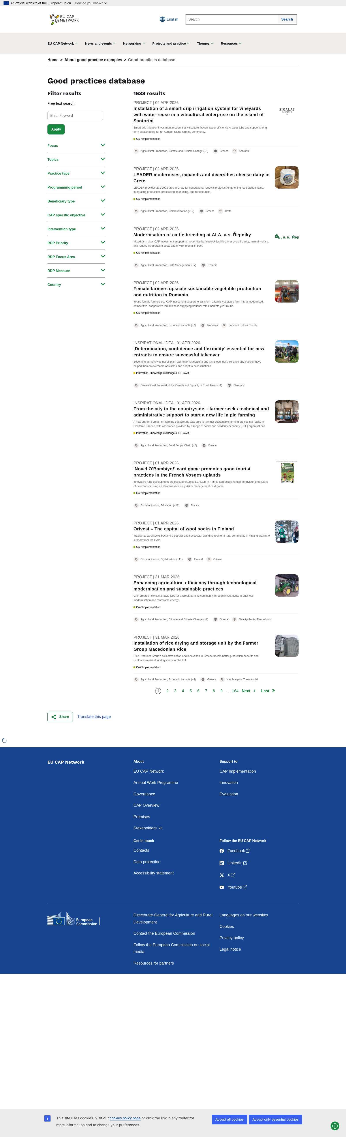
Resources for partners (154, 982)
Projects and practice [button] (169, 43)
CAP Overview (146, 824)
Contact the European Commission (164, 952)
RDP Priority (57, 243)
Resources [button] (229, 43)
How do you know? (91, 3)
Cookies (227, 945)
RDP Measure (58, 271)
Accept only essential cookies (275, 1119)
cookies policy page (125, 1118)
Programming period (64, 187)
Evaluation (229, 813)
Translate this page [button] (94, 735)
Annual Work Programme (156, 801)
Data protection (147, 880)
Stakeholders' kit (148, 847)
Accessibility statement (154, 892)
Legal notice (230, 968)
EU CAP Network (149, 790)
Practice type (58, 173)
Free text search (61, 103)
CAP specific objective (66, 215)
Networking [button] (132, 43)
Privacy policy (232, 957)
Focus (52, 146)
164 (235, 710)
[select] (75, 115)
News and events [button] (98, 43)
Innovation (229, 801)
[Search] (232, 19)
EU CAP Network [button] (60, 43)
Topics (52, 159)
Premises (142, 835)
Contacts (141, 869)
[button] (60, 735)
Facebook (235, 870)
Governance (144, 813)
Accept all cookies (229, 1119)
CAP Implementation (238, 790)
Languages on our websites (244, 934)
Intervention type (61, 229)
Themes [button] (203, 43)
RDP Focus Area (61, 257)
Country (54, 285)
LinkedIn (234, 882)
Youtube (234, 906)
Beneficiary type (61, 201)
